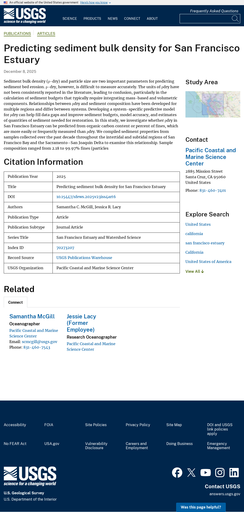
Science (70, 18)
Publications (17, 33)
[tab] (15, 302)
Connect (132, 18)
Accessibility (15, 425)
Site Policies (96, 425)
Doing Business (179, 444)
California (194, 252)
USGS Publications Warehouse (84, 258)
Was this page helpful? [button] (201, 507)
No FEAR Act (15, 444)
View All (194, 271)
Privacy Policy (138, 425)
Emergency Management (218, 446)
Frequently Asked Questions (214, 11)
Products (92, 18)
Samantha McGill (32, 316)
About (152, 18)
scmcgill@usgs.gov (39, 341)
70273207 (65, 248)
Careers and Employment (137, 446)
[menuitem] (69, 16)
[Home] (25, 22)
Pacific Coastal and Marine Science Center (210, 157)
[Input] (210, 18)
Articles (46, 33)
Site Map (174, 425)
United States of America (208, 261)
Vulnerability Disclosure (96, 446)
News (113, 18)
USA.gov (51, 444)
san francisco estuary (204, 243)
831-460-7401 (212, 190)
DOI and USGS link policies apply (220, 429)
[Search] (235, 18)
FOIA (48, 425)
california (194, 233)
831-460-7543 (36, 347)
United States (198, 224)
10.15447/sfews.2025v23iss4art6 (86, 197)
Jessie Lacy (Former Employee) (81, 323)
